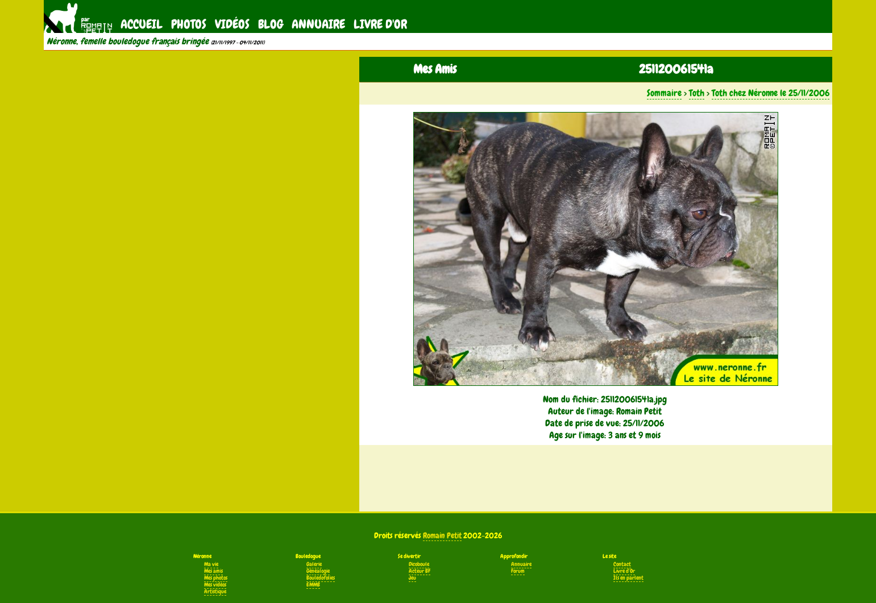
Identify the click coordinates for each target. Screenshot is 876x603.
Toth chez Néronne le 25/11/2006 (770, 93)
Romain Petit (442, 535)
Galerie (314, 564)
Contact (622, 564)
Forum (518, 571)
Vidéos (232, 24)
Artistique (215, 591)
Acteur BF (419, 571)
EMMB (313, 584)
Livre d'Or (380, 24)
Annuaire (318, 24)
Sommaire (664, 93)
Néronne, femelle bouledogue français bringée (128, 41)
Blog (270, 24)
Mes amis (213, 571)
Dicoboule (419, 564)
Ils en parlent (628, 578)
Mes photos (215, 578)
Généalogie (318, 571)
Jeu (412, 578)
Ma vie (211, 564)
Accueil (142, 24)
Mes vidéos (215, 584)
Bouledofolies (320, 578)
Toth (696, 93)
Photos (188, 24)
